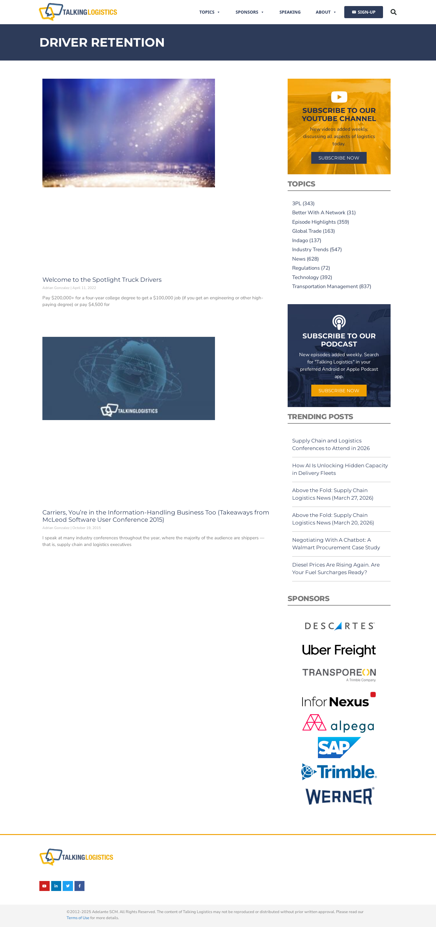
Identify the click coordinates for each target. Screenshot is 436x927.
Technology (305, 277)
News (299, 258)
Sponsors (250, 12)
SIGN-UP (366, 12)
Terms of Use (78, 918)
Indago (300, 240)
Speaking (290, 12)
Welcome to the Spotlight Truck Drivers (102, 279)
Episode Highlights (314, 222)
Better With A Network (318, 212)
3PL (296, 203)
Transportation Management (325, 286)
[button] (394, 12)
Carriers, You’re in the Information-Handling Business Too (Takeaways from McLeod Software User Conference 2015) (155, 516)
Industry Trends (310, 249)
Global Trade (307, 231)
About (326, 12)
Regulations (306, 268)
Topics (210, 12)
